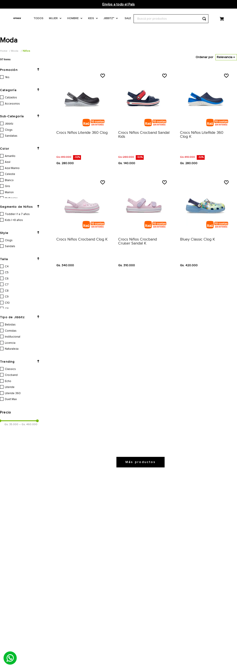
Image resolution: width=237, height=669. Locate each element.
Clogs (9, 130)
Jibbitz (9, 123)
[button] (22, 70)
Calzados (11, 97)
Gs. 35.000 (11, 510)
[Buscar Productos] (204, 19)
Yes (7, 77)
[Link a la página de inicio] (4, 51)
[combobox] (171, 18)
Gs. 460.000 (28, 510)
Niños (26, 51)
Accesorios (12, 103)
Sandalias (11, 135)
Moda (14, 51)
